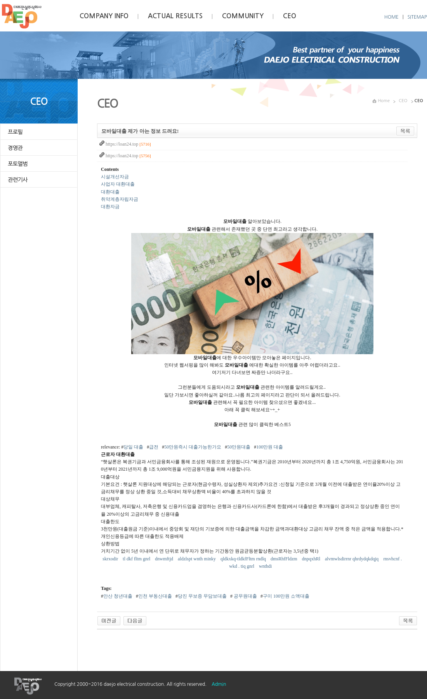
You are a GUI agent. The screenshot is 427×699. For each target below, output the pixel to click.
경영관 (15, 148)
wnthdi (266, 566)
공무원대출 (245, 596)
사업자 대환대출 (118, 184)
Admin (219, 684)
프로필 (15, 132)
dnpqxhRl (311, 559)
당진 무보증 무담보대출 (202, 596)
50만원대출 (238, 447)
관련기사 (18, 180)
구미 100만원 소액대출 (286, 596)
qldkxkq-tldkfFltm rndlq (243, 559)
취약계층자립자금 (119, 199)
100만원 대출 (269, 447)
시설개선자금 (115, 176)
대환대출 (110, 192)
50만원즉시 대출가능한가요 (192, 447)
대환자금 (110, 206)
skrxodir (110, 559)
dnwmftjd (164, 559)
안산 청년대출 (117, 596)
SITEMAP (417, 17)
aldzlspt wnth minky (197, 559)
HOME (391, 17)
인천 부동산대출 (155, 596)
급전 (153, 447)
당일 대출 (133, 447)
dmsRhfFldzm (285, 559)
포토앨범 (18, 164)
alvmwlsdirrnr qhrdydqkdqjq (352, 559)
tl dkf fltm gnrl (137, 559)
